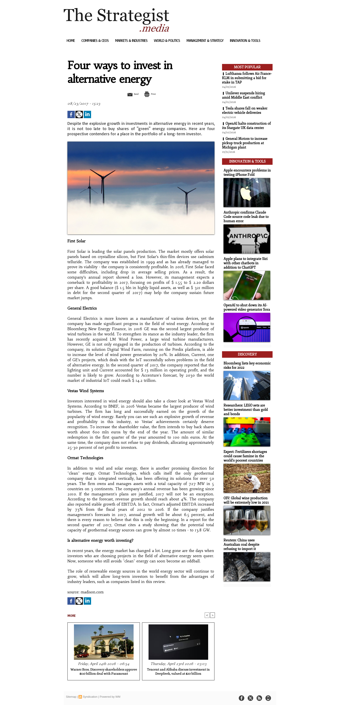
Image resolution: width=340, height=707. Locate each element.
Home (71, 40)
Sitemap (71, 697)
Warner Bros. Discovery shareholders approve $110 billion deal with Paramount (103, 672)
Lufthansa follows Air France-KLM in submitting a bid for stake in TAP (247, 78)
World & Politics (167, 40)
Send (130, 93)
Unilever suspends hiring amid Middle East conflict (243, 95)
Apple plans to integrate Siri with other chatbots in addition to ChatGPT (247, 261)
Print (152, 93)
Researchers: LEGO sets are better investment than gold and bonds (244, 404)
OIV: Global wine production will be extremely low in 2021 (245, 494)
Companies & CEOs (95, 40)
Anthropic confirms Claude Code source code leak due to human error (245, 215)
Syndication (90, 697)
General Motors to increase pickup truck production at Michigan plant (244, 143)
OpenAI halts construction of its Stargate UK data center (246, 125)
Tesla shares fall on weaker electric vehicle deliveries (245, 110)
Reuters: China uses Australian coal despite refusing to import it (246, 538)
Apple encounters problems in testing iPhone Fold (246, 171)
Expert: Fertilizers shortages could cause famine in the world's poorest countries (244, 450)
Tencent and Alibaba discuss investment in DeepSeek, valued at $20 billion (178, 672)
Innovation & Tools (245, 40)
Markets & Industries (131, 40)
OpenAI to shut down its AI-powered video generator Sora (246, 304)
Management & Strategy (205, 40)
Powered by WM (110, 697)
